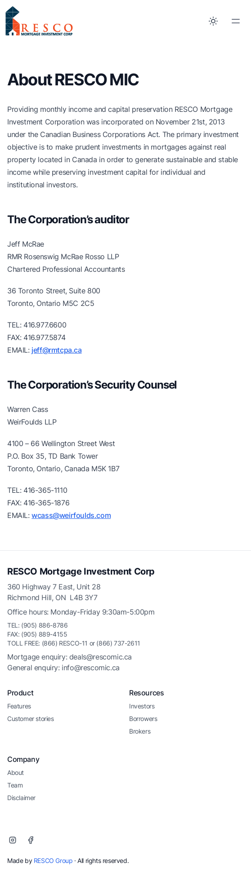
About (15, 772)
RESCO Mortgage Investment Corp (81, 571)
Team (14, 785)
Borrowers (143, 718)
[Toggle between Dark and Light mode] (213, 21)
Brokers (139, 731)
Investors (141, 706)
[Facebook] (31, 840)
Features (19, 706)
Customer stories (30, 718)
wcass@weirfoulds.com (71, 515)
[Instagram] (13, 840)
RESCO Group (53, 860)
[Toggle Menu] (236, 21)
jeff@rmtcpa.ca (56, 349)
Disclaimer (21, 797)
